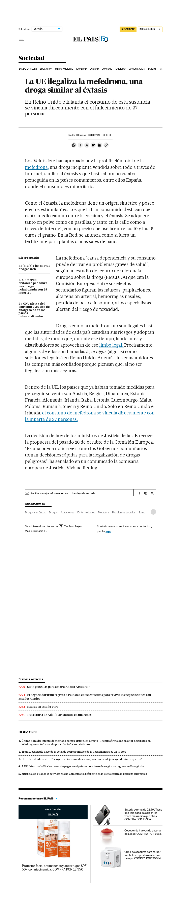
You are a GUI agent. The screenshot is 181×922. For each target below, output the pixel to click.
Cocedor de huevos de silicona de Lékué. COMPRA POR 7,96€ (143, 832)
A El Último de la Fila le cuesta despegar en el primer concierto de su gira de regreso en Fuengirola (83, 766)
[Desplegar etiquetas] (153, 512)
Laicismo (121, 69)
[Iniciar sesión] (150, 29)
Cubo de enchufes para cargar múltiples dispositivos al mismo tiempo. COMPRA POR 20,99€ (142, 855)
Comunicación (137, 69)
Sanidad (94, 69)
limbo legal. (111, 345)
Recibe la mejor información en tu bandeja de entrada (63, 493)
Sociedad (31, 58)
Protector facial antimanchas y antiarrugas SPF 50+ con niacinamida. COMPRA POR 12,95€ (54, 867)
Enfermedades (86, 512)
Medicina (103, 512)
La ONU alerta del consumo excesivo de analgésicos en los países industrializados (34, 310)
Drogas (53, 512)
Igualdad (81, 69)
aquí (108, 531)
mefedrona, (37, 167)
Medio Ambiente (64, 69)
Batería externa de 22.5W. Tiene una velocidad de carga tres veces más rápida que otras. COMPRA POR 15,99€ (143, 814)
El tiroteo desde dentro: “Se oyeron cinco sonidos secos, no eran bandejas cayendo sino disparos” (82, 759)
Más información (36, 531)
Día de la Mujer (28, 69)
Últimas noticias (31, 679)
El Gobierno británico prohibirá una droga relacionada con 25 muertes (33, 286)
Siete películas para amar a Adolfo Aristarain (58, 687)
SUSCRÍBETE (128, 29)
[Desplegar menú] (22, 39)
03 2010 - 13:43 (100, 135)
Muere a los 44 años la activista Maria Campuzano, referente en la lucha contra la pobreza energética (84, 773)
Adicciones (67, 512)
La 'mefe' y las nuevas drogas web (34, 268)
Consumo (107, 69)
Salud (142, 512)
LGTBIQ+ (152, 69)
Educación (46, 69)
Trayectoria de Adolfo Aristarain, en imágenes (59, 715)
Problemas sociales (123, 512)
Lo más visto (28, 731)
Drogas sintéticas (35, 512)
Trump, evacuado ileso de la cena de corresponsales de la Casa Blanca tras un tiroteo (74, 751)
